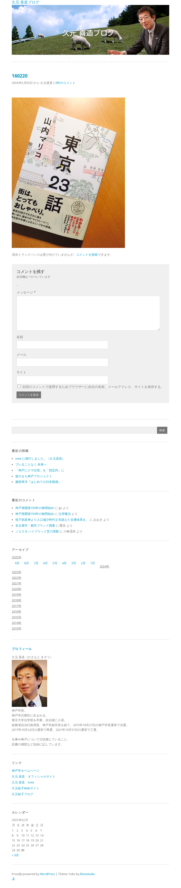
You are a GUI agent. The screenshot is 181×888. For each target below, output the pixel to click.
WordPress (47, 874)
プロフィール (22, 649)
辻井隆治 (64, 514)
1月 (92, 563)
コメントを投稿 (87, 254)
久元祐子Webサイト (25, 788)
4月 (64, 563)
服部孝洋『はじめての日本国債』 (38, 482)
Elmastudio (87, 874)
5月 (55, 563)
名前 (19, 337)
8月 (26, 563)
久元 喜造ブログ (25, 2)
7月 (36, 563)
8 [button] (111, 58)
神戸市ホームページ (25, 770)
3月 (73, 563)
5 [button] (90, 58)
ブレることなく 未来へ (31, 464)
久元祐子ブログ (22, 794)
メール (21, 354)
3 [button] (76, 58)
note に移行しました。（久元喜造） (40, 458)
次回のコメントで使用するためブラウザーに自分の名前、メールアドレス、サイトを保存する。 (93, 387)
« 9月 (15, 855)
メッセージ (26, 292)
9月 (17, 563)
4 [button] (83, 58)
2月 (83, 563)
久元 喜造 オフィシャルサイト (33, 776)
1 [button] (62, 58)
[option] (90, 30)
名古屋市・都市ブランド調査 (35, 525)
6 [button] (97, 58)
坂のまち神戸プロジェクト (33, 476)
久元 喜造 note (23, 782)
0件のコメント (65, 83)
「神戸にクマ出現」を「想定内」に (39, 470)
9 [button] (118, 58)
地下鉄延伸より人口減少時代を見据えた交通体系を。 (52, 519)
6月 (45, 563)
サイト (21, 372)
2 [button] (69, 58)
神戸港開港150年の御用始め (34, 508)
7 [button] (104, 58)
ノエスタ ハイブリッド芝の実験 (37, 531)
